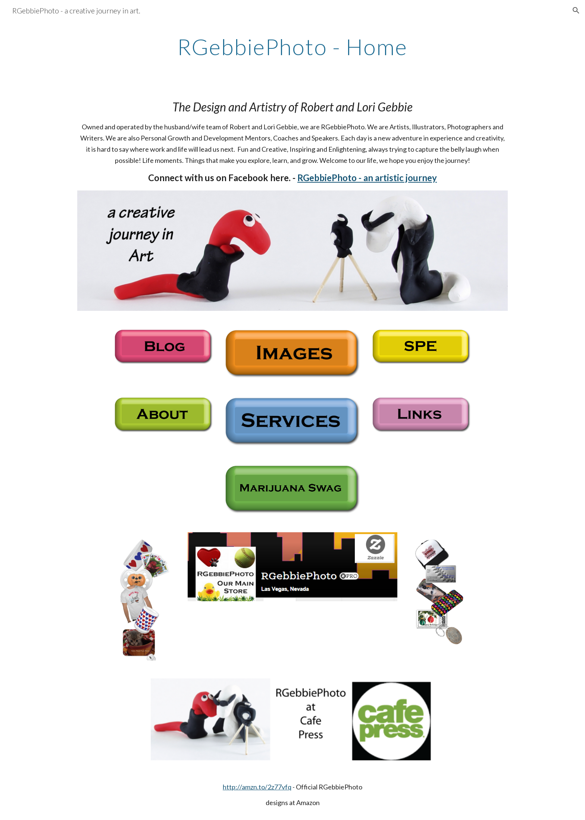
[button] (576, 10)
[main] (292, 46)
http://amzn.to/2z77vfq (257, 787)
